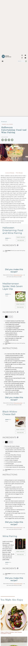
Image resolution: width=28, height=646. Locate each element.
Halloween (9, 124)
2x (9, 316)
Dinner (4, 124)
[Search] (26, 61)
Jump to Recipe (9, 173)
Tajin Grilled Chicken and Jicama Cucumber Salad (11, 633)
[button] (2, 61)
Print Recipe (19, 173)
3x (11, 316)
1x (6, 316)
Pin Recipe (20, 240)
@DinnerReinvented (18, 274)
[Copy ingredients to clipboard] (18, 245)
